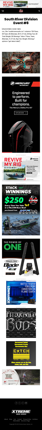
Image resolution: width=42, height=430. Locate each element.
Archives (35, 419)
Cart (15, 419)
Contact (19, 419)
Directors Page (25, 421)
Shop (10, 419)
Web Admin (16, 421)
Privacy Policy (27, 419)
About (6, 419)
